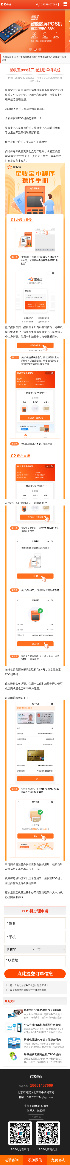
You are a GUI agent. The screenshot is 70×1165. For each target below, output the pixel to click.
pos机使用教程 (28, 57)
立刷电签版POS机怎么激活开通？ (31, 985)
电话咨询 (11, 1160)
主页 (16, 57)
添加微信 (35, 1160)
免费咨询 (58, 1160)
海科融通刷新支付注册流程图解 (30, 990)
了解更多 (36, 1116)
